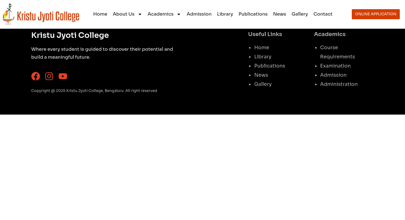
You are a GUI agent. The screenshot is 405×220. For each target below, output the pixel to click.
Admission (199, 14)
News (279, 14)
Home (100, 14)
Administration (339, 84)
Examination (335, 66)
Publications (253, 14)
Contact (323, 14)
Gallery (300, 14)
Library (225, 14)
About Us (127, 14)
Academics (164, 14)
